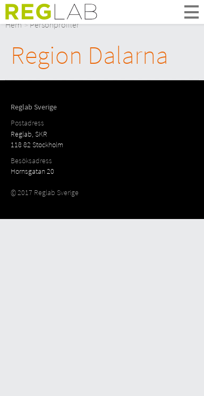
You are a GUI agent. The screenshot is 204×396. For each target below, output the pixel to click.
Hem (13, 24)
